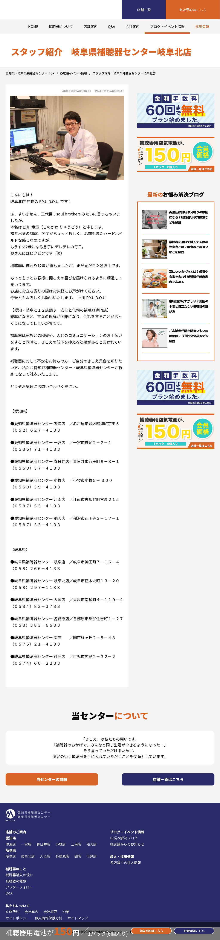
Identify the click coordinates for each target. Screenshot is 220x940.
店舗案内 (90, 26)
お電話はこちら (194, 931)
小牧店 (60, 847)
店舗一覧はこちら (168, 781)
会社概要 (50, 915)
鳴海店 (11, 847)
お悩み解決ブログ (124, 841)
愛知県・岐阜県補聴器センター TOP (30, 73)
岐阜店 (11, 859)
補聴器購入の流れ (19, 878)
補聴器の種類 (16, 884)
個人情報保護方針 (48, 921)
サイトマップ (77, 921)
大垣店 (45, 859)
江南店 (76, 847)
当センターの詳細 (51, 781)
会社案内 (132, 26)
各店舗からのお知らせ (127, 847)
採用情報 (202, 26)
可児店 (91, 859)
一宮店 (26, 847)
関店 (77, 859)
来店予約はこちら (192, 9)
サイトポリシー (18, 921)
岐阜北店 (28, 859)
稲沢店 (91, 847)
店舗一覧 (144, 9)
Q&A (111, 26)
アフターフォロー (19, 890)
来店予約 (12, 915)
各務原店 (62, 859)
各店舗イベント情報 (73, 73)
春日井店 (43, 847)
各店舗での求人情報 (125, 866)
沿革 (65, 915)
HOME (33, 26)
